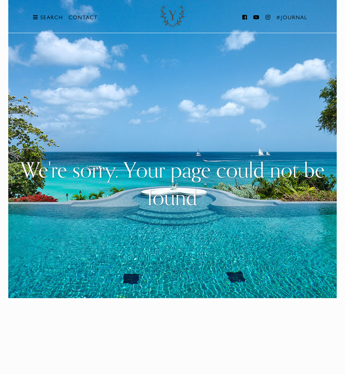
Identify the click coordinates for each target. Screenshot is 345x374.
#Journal (292, 17)
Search (48, 17)
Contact (83, 17)
